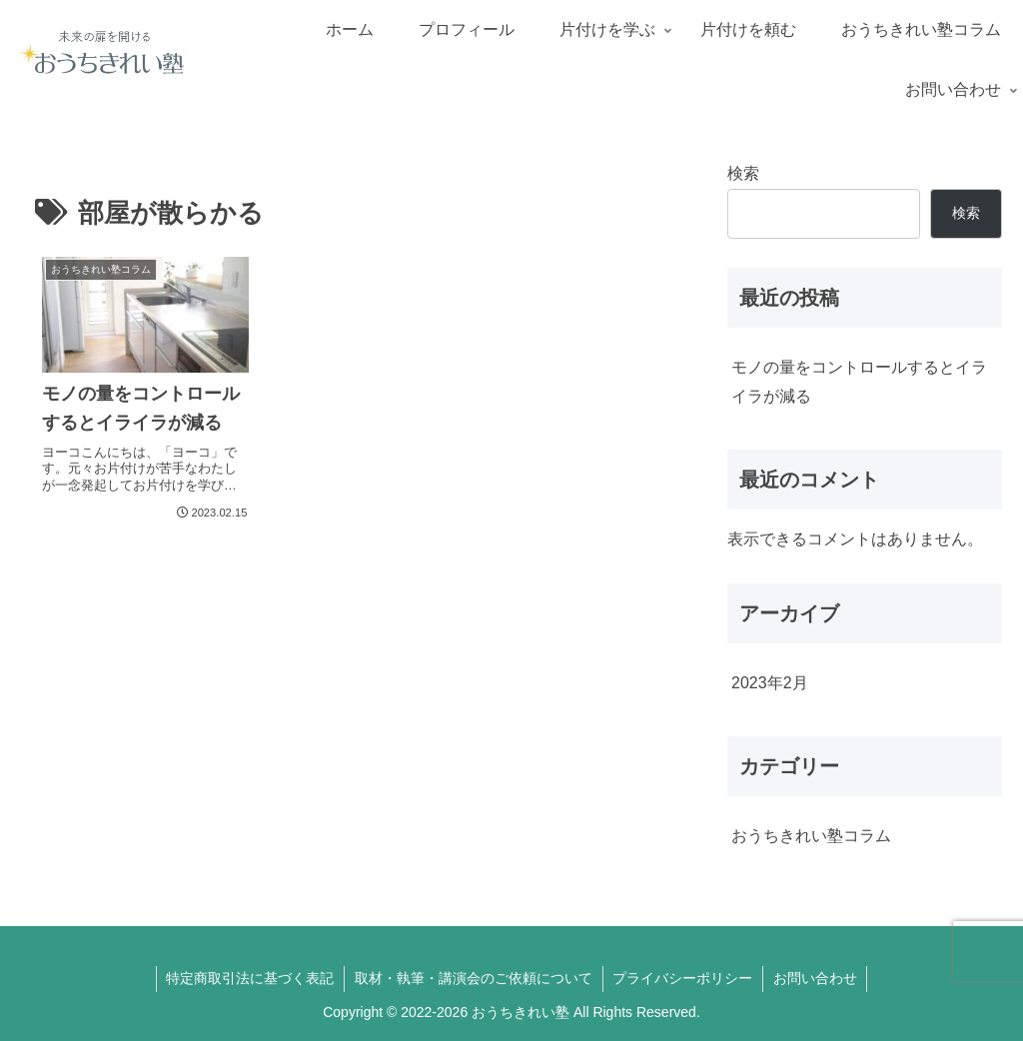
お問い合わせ (816, 978)
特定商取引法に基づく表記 (250, 978)
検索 (743, 173)
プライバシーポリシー (683, 978)
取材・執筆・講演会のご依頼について (473, 978)
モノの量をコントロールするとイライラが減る (859, 382)
